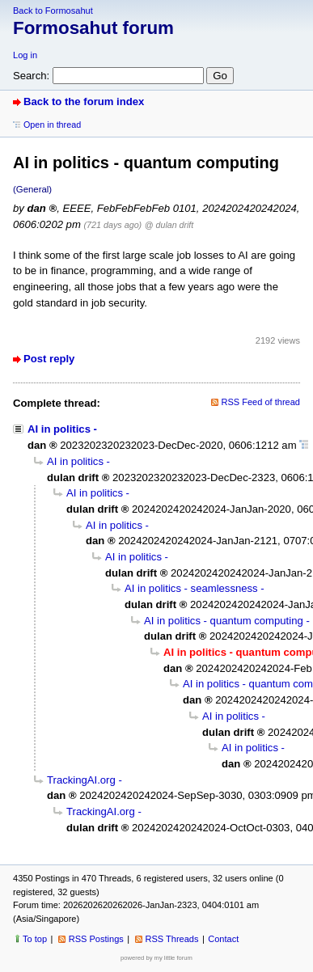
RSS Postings (96, 939)
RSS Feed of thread (261, 402)
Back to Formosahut (53, 10)
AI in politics (59, 429)
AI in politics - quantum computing (223, 621)
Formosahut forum (93, 28)
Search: (31, 76)
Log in (25, 55)
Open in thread (52, 124)
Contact (223, 939)
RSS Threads (172, 939)
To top (35, 939)
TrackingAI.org (81, 780)
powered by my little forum (156, 957)
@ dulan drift (169, 225)
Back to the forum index (83, 101)
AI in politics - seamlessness (191, 588)
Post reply (48, 359)
